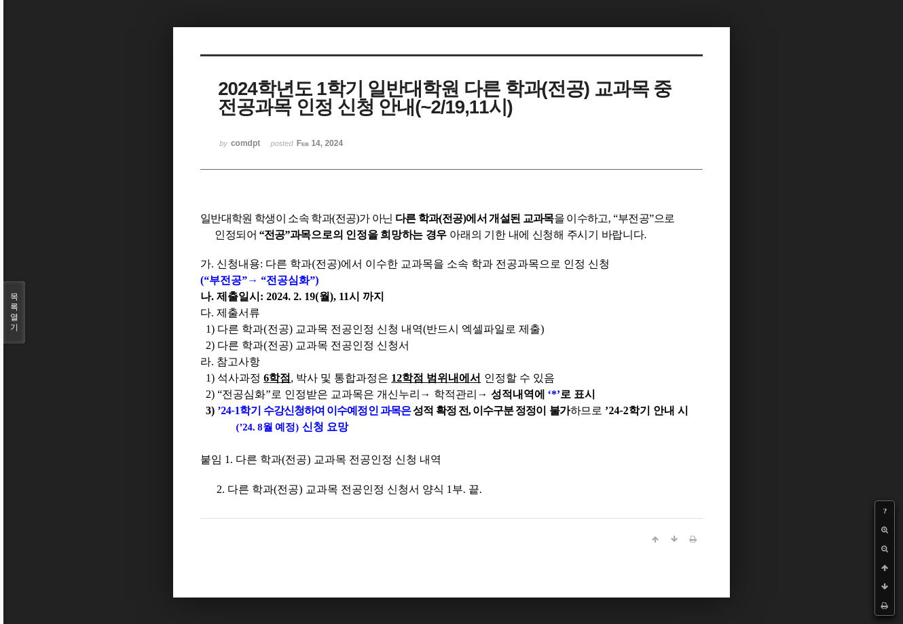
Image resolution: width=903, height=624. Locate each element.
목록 (14, 312)
